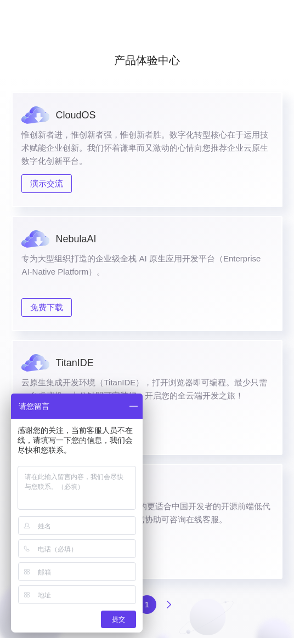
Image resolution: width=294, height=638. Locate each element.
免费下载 (46, 307)
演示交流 (46, 183)
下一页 (169, 604)
